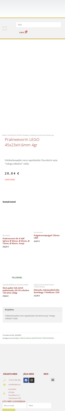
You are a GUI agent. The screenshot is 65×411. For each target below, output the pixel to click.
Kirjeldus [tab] (9, 309)
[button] (5, 28)
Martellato (26, 135)
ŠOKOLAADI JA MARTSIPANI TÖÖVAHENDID (37, 338)
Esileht (4, 135)
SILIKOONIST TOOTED (15, 135)
